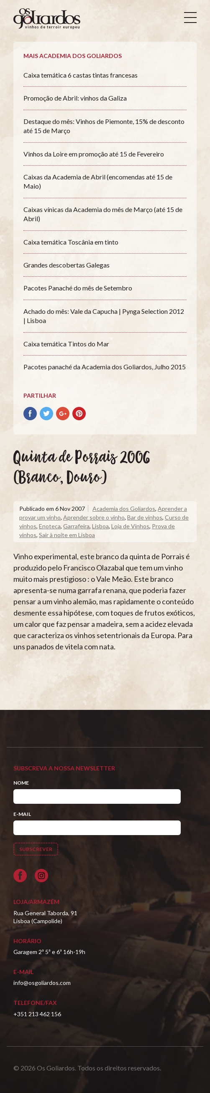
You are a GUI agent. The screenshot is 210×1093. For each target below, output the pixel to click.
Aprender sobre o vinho (94, 517)
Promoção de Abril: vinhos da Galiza (75, 98)
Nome (21, 783)
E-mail (22, 814)
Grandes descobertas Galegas (66, 265)
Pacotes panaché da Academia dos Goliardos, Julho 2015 (104, 367)
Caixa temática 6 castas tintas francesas (80, 75)
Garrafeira (76, 526)
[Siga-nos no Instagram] (41, 875)
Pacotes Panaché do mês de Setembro (77, 288)
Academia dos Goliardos (123, 508)
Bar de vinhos (144, 517)
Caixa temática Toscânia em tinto (70, 242)
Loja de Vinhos (130, 526)
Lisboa (100, 526)
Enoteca (50, 526)
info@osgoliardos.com (42, 982)
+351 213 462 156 (37, 1013)
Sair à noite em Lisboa (67, 534)
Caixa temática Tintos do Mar (66, 344)
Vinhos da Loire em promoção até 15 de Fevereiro (93, 154)
